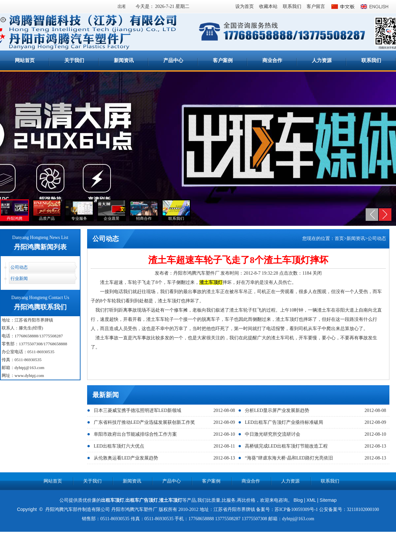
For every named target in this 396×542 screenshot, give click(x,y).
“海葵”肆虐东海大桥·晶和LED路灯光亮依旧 (289, 458)
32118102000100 (363, 509)
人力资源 (322, 60)
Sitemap (328, 500)
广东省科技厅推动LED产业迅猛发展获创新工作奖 (144, 422)
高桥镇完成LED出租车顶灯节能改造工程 (286, 446)
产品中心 (173, 60)
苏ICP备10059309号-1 (296, 509)
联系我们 (292, 6)
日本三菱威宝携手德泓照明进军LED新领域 (137, 410)
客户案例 (223, 60)
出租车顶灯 (112, 500)
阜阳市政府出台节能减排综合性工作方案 (135, 434)
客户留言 (316, 6)
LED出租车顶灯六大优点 (119, 446)
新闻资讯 (124, 60)
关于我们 (74, 60)
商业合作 (272, 60)
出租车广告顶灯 (141, 500)
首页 (339, 238)
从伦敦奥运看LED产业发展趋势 (126, 458)
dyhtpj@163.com (29, 367)
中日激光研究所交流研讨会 (272, 434)
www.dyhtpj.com (29, 375)
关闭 (317, 273)
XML (311, 500)
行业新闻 (19, 278)
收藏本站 (268, 6)
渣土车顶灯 (170, 500)
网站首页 (25, 60)
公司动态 (19, 267)
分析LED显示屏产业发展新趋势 (277, 410)
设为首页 (244, 6)
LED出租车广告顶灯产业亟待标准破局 (284, 422)
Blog (298, 500)
